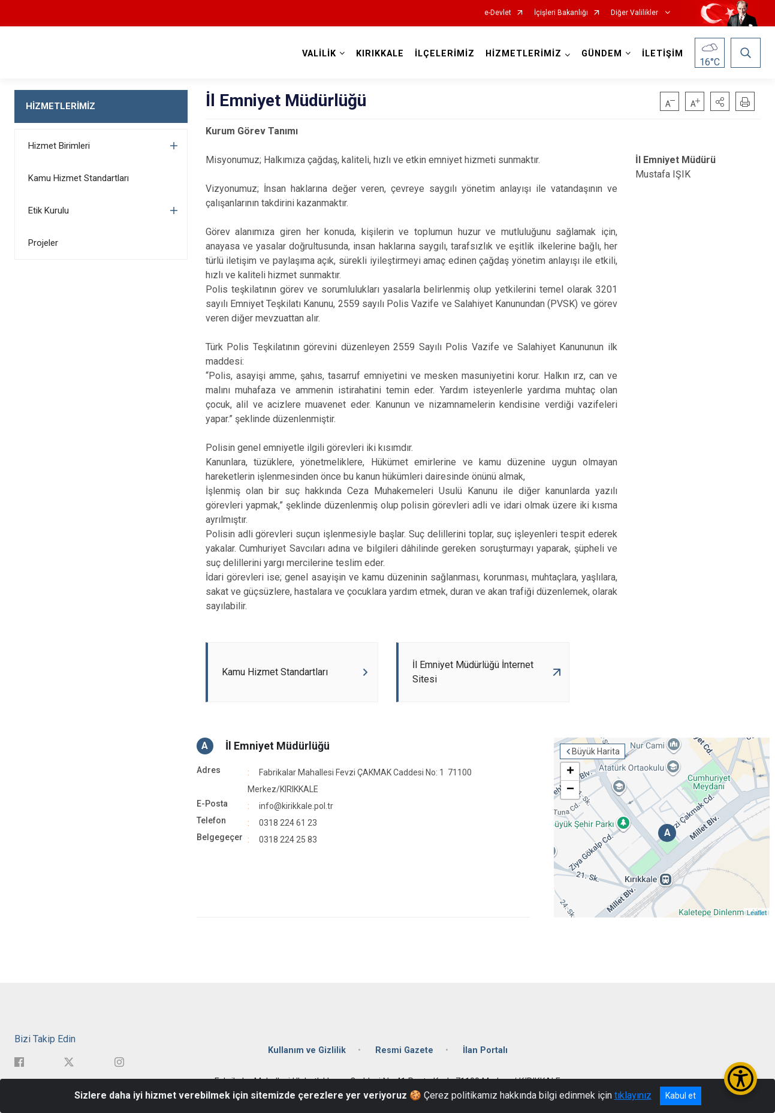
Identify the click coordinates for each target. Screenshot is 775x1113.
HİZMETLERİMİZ (60, 106)
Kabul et (680, 1095)
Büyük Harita (596, 751)
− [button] (570, 790)
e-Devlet (497, 13)
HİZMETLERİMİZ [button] (523, 54)
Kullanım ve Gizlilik (307, 1050)
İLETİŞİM (662, 54)
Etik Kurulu (48, 210)
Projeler (43, 242)
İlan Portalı (485, 1050)
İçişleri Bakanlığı (561, 13)
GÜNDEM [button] (601, 54)
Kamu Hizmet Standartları (78, 178)
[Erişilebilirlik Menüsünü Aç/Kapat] (740, 1078)
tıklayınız (633, 1095)
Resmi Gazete (404, 1050)
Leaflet (757, 912)
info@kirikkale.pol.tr (296, 806)
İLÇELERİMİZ (445, 54)
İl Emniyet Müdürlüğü (277, 745)
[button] (719, 101)
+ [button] (570, 772)
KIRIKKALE (380, 54)
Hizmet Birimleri (59, 145)
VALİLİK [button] (319, 54)
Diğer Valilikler (635, 13)
